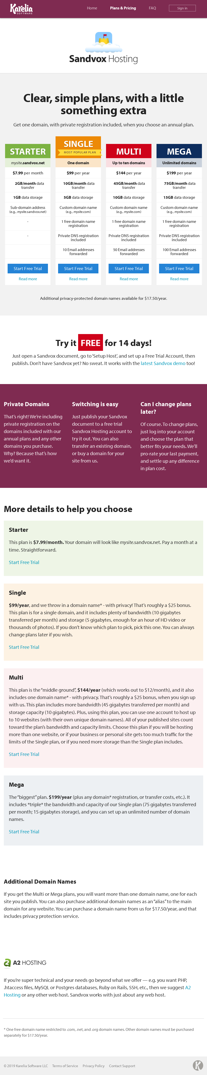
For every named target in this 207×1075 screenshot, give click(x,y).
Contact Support (122, 1065)
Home (92, 7)
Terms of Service (65, 1065)
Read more (28, 278)
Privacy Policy (94, 1065)
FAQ (152, 7)
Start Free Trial (28, 268)
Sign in (182, 8)
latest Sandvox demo (163, 363)
